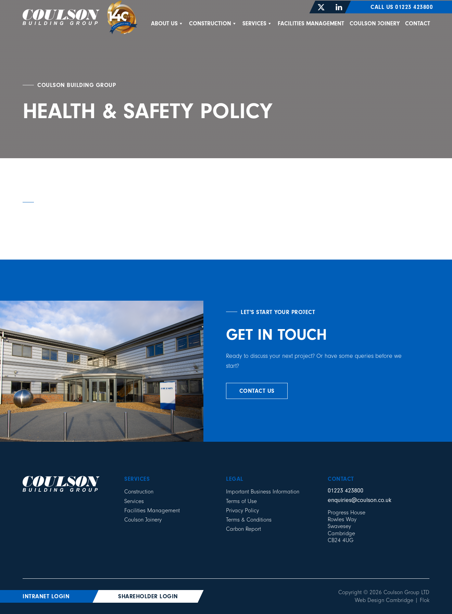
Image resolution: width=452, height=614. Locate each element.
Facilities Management (311, 23)
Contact (417, 23)
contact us (257, 391)
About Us (167, 23)
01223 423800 (345, 490)
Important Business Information (262, 491)
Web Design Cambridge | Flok (392, 600)
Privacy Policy (242, 510)
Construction (213, 23)
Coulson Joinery (375, 23)
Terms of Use (241, 501)
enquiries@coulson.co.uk (359, 500)
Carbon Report (243, 529)
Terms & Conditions (249, 519)
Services (257, 23)
